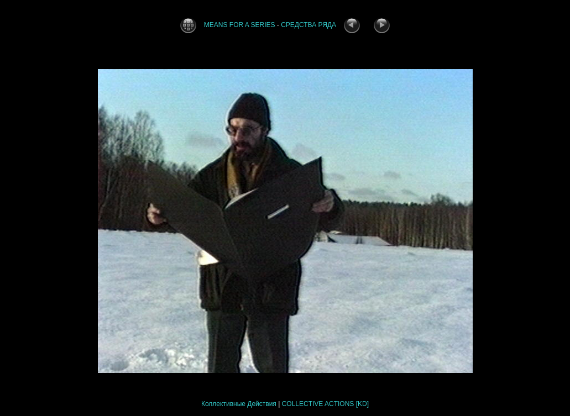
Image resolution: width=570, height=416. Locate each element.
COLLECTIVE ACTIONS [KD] (325, 404)
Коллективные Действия (238, 404)
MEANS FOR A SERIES (239, 25)
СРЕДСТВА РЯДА (308, 25)
